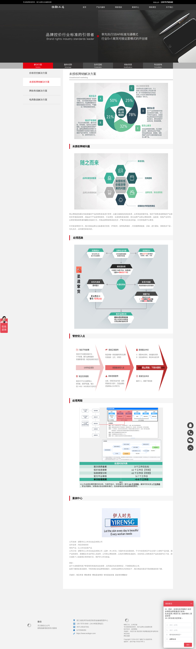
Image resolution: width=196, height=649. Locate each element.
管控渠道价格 (109, 575)
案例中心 (135, 7)
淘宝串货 (79, 575)
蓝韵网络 (134, 629)
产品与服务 (100, 7)
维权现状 (118, 7)
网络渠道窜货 (97, 575)
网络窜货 (87, 575)
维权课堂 (152, 7)
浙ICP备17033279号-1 (137, 641)
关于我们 (169, 7)
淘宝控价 (127, 633)
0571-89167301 (83, 627)
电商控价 (155, 631)
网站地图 (127, 636)
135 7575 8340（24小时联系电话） (90, 624)
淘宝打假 (133, 631)
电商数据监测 (147, 631)
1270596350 (81, 630)
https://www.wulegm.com (86, 633)
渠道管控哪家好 (121, 575)
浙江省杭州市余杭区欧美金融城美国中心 (92, 620)
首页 (84, 7)
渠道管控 (140, 631)
